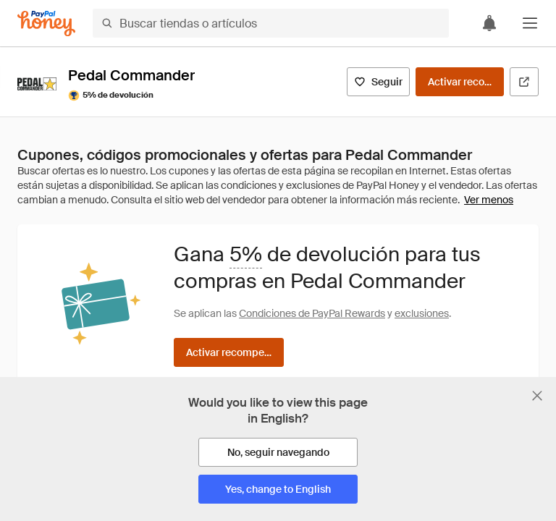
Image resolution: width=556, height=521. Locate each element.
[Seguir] (378, 81)
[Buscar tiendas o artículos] (271, 23)
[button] (530, 23)
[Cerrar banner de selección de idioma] (537, 396)
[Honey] (46, 23)
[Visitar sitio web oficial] (524, 81)
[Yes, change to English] (278, 489)
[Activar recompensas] (460, 81)
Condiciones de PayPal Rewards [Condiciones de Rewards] (312, 313)
